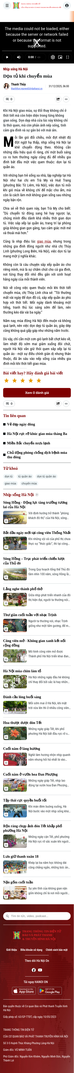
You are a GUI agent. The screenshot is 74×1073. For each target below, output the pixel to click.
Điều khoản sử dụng (31, 949)
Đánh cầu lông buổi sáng (22, 697)
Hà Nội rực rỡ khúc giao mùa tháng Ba (37, 434)
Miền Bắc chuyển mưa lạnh (28, 443)
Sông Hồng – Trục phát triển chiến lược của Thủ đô (34, 561)
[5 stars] (39, 381)
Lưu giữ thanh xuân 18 (20, 856)
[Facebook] (34, 970)
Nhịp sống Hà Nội (15, 69)
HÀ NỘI (55, 16)
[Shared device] (58, 99)
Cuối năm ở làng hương (21, 749)
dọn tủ (9, 476)
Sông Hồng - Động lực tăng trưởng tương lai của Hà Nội (35, 505)
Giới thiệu (11, 949)
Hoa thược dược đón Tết (22, 723)
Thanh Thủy (18, 84)
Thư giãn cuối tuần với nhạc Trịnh (29, 615)
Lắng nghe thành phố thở (22, 589)
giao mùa (44, 241)
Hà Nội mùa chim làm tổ (22, 671)
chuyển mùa (29, 483)
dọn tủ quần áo (46, 476)
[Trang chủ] (27, 16)
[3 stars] (22, 381)
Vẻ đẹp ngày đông (21, 424)
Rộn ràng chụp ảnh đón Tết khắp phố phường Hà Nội (32, 828)
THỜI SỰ (40, 16)
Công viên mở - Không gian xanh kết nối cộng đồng (34, 643)
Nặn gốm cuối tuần (18, 882)
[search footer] (7, 916)
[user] (67, 5)
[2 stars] (14, 381)
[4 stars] (30, 381)
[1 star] (6, 381)
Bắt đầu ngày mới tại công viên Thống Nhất (37, 533)
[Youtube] (40, 970)
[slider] (37, 50)
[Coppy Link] (66, 99)
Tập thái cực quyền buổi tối (25, 800)
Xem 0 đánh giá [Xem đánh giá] (37, 393)
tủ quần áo (25, 476)
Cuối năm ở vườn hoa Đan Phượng (30, 774)
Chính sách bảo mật (56, 949)
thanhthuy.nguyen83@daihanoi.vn (26, 88)
